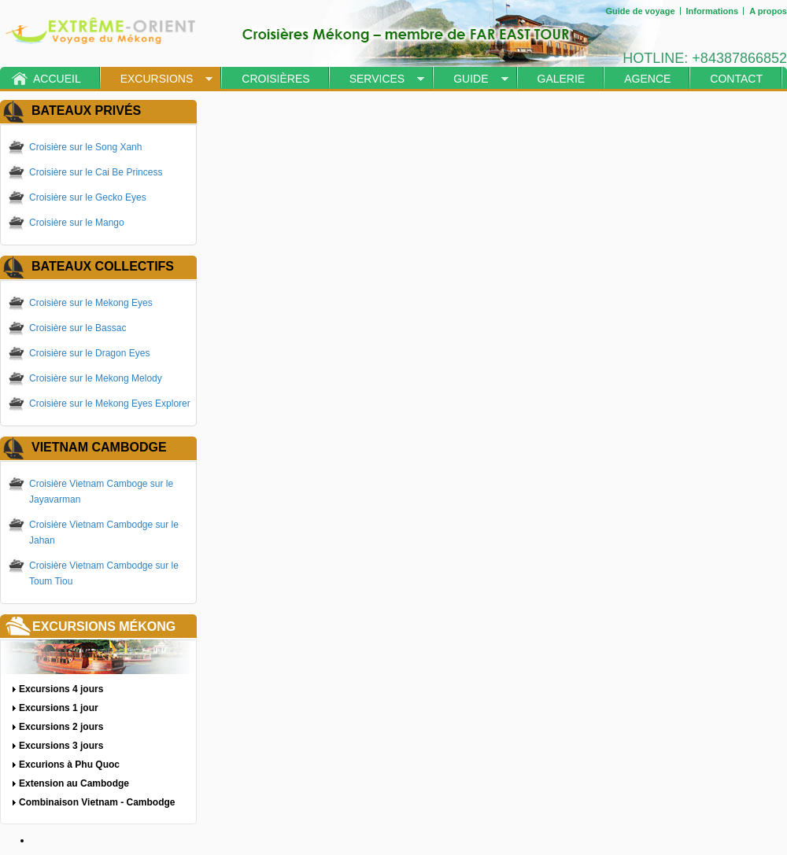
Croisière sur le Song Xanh (85, 147)
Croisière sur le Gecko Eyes (87, 197)
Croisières (275, 78)
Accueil (57, 78)
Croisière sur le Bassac (77, 328)
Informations (712, 11)
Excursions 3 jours (61, 745)
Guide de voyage (639, 11)
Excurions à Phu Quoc (69, 764)
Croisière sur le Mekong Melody (95, 378)
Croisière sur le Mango (76, 222)
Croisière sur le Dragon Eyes (89, 353)
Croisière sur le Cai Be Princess (95, 172)
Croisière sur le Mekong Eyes (91, 302)
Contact (736, 78)
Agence (647, 78)
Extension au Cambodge (74, 783)
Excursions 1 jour (58, 707)
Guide (470, 78)
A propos (768, 11)
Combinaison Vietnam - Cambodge (97, 802)
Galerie (562, 78)
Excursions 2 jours (61, 726)
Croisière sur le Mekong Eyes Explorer (109, 403)
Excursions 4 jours (61, 689)
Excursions (157, 78)
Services (377, 78)
